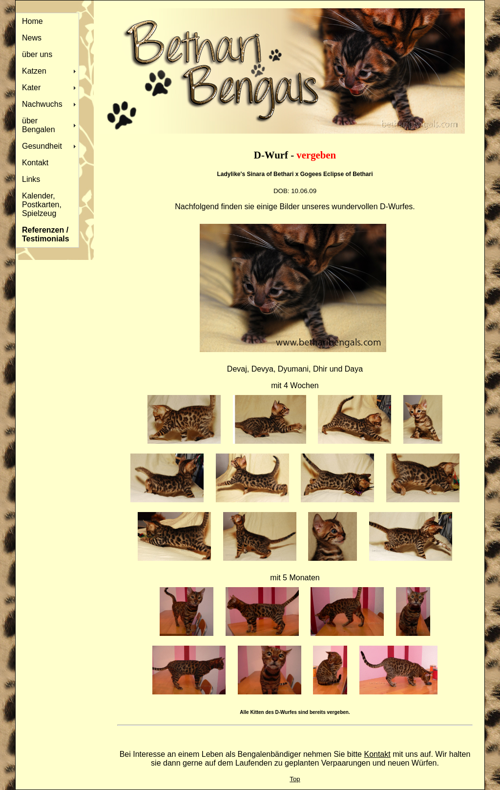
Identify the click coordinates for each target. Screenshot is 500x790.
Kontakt (35, 162)
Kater (31, 87)
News (32, 38)
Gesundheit (42, 146)
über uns (37, 54)
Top (295, 779)
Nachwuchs (42, 104)
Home (32, 21)
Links (31, 179)
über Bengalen (38, 125)
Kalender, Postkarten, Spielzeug (42, 204)
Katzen (34, 71)
